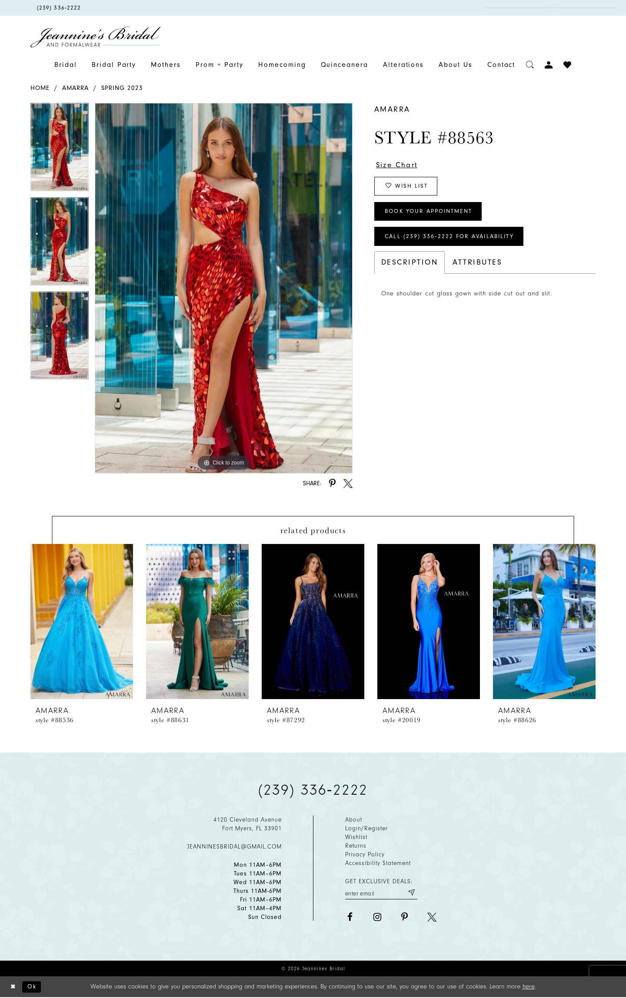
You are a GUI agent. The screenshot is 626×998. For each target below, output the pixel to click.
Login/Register (366, 828)
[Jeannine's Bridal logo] (95, 37)
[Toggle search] (530, 65)
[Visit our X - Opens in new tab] (431, 917)
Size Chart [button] (398, 164)
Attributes (477, 265)
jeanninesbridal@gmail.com (234, 846)
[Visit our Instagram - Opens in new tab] (377, 917)
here (529, 987)
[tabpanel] (59, 150)
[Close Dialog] (13, 987)
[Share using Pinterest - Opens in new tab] (332, 483)
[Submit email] (410, 892)
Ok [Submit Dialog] (33, 987)
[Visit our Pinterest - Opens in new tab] (404, 917)
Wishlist (356, 837)
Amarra (75, 88)
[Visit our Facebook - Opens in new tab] (349, 917)
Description (409, 265)
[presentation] (81, 621)
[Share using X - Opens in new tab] (348, 483)
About (353, 819)
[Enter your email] (381, 892)
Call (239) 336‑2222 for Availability (451, 239)
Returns (355, 845)
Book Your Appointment (430, 213)
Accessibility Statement (378, 863)
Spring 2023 (122, 88)
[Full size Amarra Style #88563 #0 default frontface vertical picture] (223, 288)
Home (40, 88)
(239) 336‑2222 (313, 790)
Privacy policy (365, 854)
